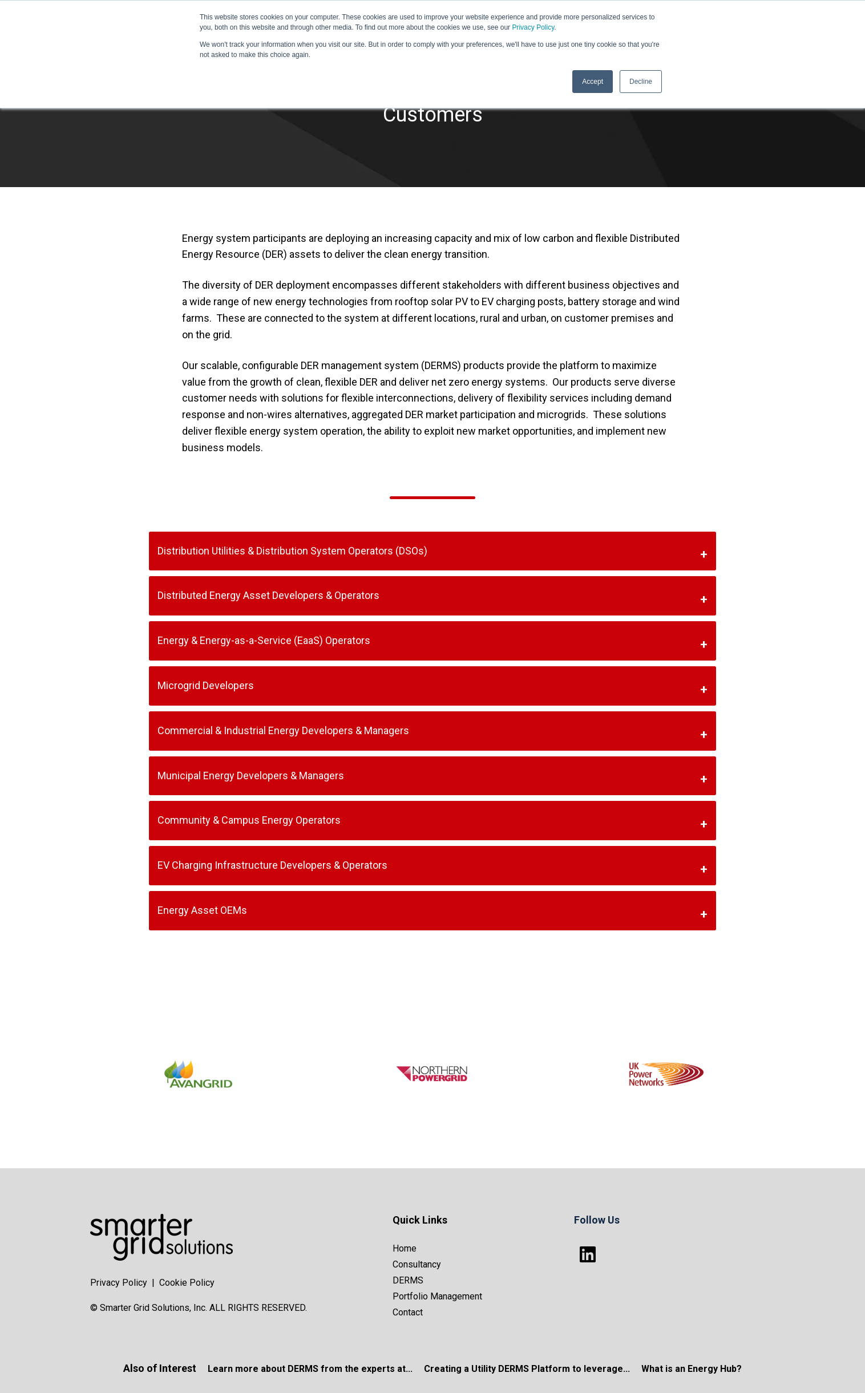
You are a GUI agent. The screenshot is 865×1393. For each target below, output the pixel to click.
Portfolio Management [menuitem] (437, 1296)
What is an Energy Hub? (691, 1368)
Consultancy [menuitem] (417, 1264)
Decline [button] (640, 82)
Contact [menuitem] (408, 1312)
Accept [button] (592, 82)
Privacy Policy (533, 27)
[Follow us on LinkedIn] (587, 1254)
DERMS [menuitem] (408, 1280)
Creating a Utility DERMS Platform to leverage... (527, 1368)
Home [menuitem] (405, 1248)
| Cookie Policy (183, 1282)
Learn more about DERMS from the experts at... (310, 1368)
